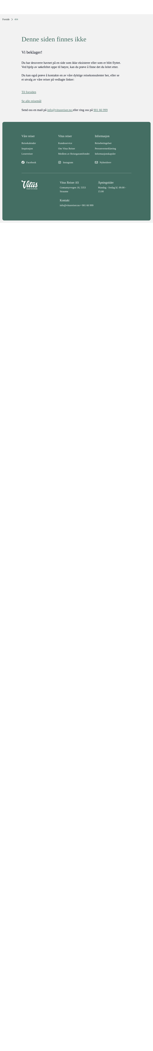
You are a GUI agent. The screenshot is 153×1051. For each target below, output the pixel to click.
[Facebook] (40, 162)
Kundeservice (65, 143)
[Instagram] (76, 162)
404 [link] (16, 19)
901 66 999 (88, 205)
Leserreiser (27, 153)
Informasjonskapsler (105, 153)
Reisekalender (29, 143)
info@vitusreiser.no (70, 205)
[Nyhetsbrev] (113, 162)
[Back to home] (38, 186)
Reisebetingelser (103, 143)
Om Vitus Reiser (66, 148)
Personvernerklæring (105, 148)
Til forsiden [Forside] (29, 92)
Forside (6, 19)
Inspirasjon (27, 148)
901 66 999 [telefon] (101, 110)
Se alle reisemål (31, 101)
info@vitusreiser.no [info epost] (60, 110)
